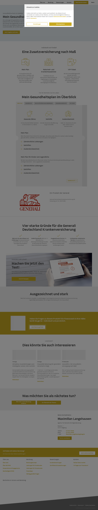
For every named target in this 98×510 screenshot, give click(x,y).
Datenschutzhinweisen (59, 16)
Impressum (33, 18)
